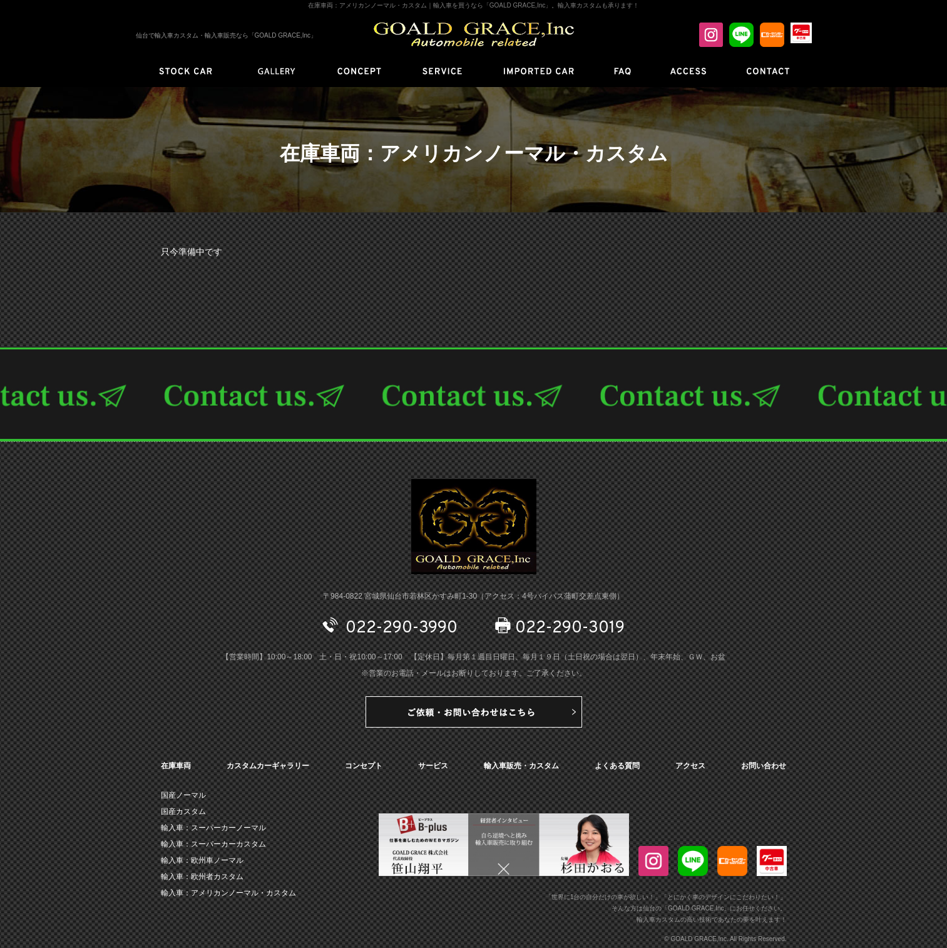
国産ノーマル (183, 795)
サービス (433, 765)
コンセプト (363, 765)
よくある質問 (617, 765)
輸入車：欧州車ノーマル (202, 860)
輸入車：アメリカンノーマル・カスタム (228, 893)
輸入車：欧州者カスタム (202, 876)
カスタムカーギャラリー (268, 765)
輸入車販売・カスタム (521, 765)
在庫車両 (176, 765)
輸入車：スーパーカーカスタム (213, 844)
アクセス (690, 765)
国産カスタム (183, 811)
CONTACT (473, 394)
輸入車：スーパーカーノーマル (213, 827)
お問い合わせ (763, 765)
